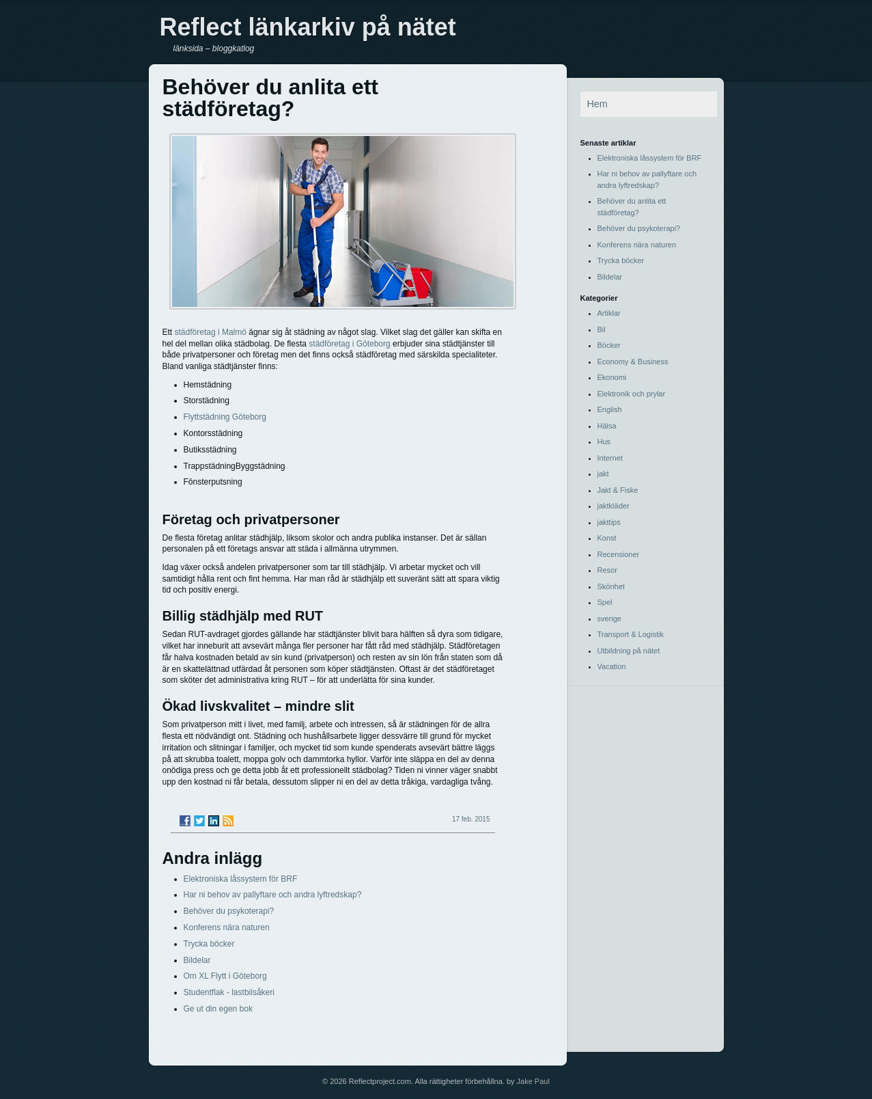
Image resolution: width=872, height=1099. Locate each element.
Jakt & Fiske (617, 490)
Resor (607, 570)
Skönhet (611, 586)
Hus (604, 441)
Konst (607, 538)
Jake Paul (533, 1081)
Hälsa (607, 426)
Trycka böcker (209, 944)
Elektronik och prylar (631, 394)
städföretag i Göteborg (349, 344)
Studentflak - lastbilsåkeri (229, 992)
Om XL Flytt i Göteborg (225, 976)
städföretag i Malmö (211, 332)
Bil (601, 329)
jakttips (609, 522)
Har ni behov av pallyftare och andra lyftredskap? (273, 894)
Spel (605, 602)
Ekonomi (612, 377)
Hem (597, 103)
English (609, 409)
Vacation (611, 666)
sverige (609, 618)
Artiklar (609, 313)
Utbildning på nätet (628, 651)
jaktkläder (613, 506)
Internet (610, 458)
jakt (603, 474)
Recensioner (618, 554)
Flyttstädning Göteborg (225, 417)
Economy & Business (633, 361)
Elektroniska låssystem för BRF (241, 879)
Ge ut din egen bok (218, 1009)
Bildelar (197, 960)
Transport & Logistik (630, 634)
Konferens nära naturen (227, 927)
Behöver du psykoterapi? (229, 911)
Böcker (609, 345)
